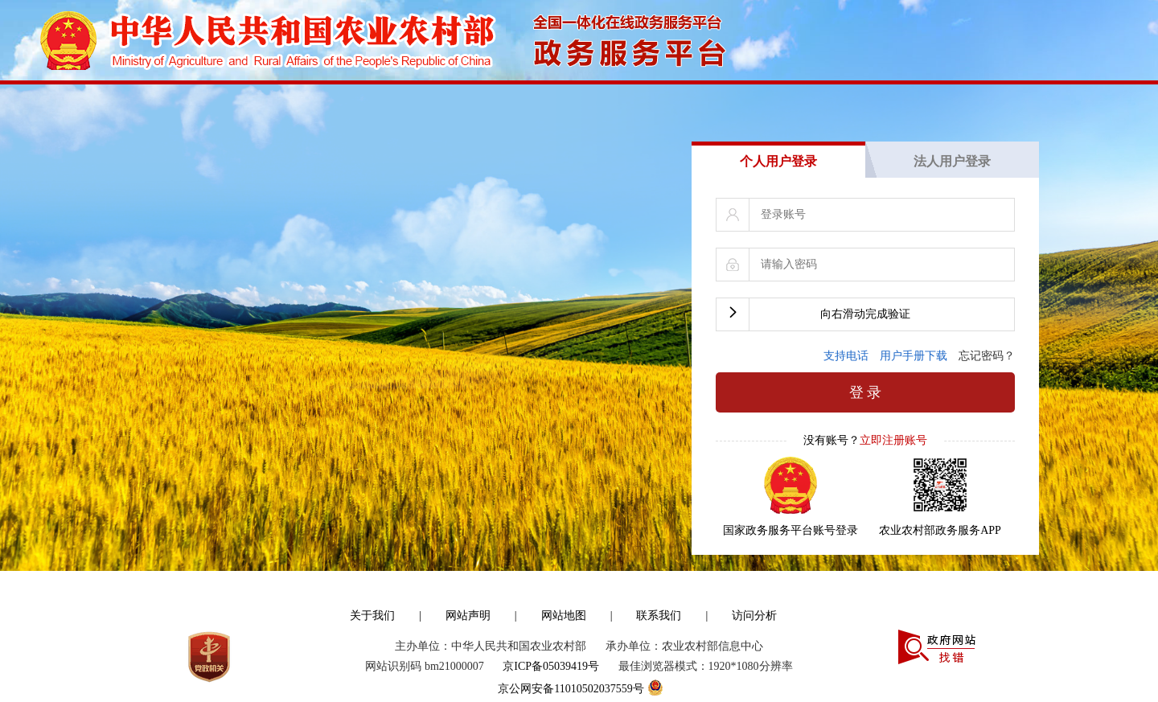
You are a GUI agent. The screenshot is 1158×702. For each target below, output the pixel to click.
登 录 (865, 380)
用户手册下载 (919, 343)
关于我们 (372, 603)
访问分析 (754, 603)
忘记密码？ (987, 343)
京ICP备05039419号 (551, 653)
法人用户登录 (952, 148)
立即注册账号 (893, 427)
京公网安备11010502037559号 (578, 673)
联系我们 (658, 603)
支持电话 (851, 343)
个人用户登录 (778, 148)
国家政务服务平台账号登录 (790, 517)
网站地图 (563, 603)
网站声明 (468, 603)
